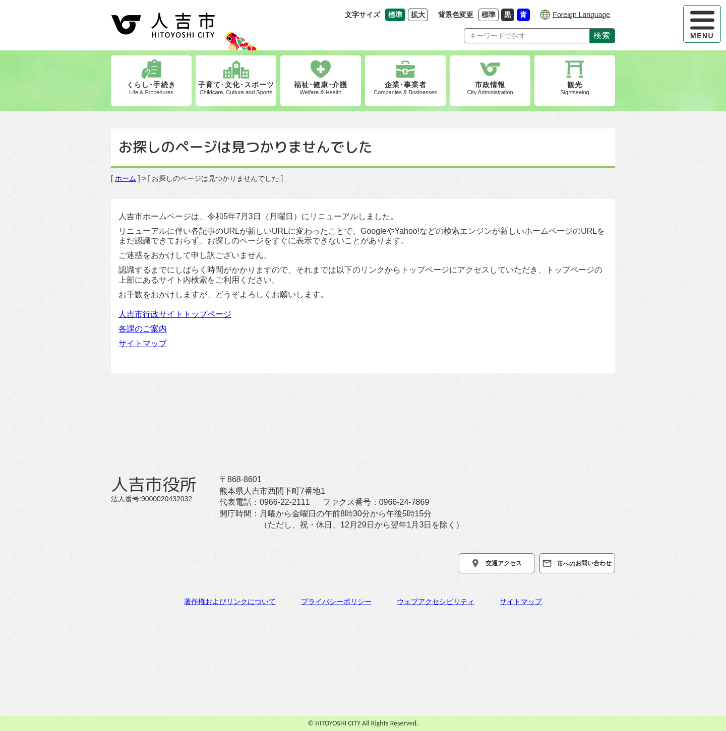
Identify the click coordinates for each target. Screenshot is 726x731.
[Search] (527, 35)
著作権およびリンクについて (230, 601)
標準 (490, 14)
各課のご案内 (142, 328)
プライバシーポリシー (336, 601)
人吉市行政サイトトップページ (174, 314)
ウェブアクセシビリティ (435, 601)
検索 (602, 35)
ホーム (125, 178)
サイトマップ (142, 343)
